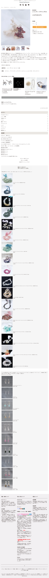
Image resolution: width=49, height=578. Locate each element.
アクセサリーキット (6, 7)
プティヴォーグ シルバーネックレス (30, 92)
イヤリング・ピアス (13, 7)
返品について (34, 30)
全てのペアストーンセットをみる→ (6, 374)
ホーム (2, 7)
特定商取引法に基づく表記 (37, 31)
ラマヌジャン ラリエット (41, 91)
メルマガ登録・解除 (24, 570)
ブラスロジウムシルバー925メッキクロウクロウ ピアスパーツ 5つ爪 (7, 90)
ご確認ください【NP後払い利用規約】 (24, 528)
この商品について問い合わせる (37, 33)
